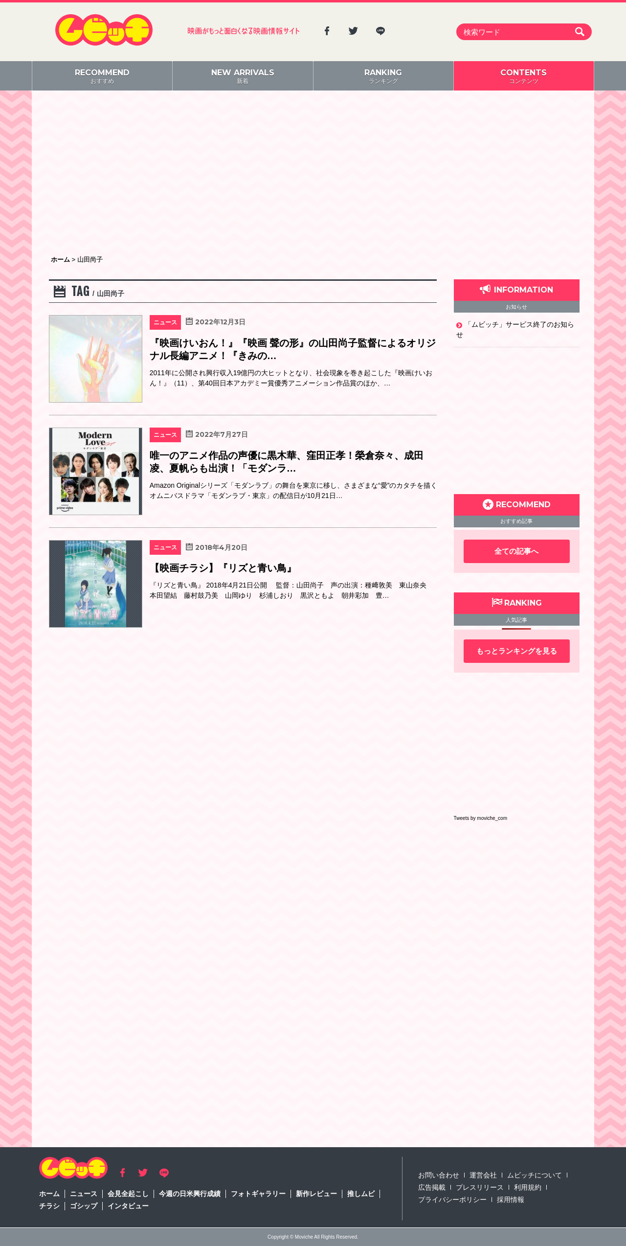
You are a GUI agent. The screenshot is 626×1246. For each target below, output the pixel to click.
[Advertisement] (313, 173)
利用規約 (527, 1187)
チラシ (49, 1206)
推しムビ (361, 1194)
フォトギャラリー (258, 1194)
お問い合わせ (438, 1175)
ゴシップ (83, 1206)
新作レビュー (316, 1194)
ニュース (83, 1194)
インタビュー (128, 1206)
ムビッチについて (534, 1175)
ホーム (49, 1194)
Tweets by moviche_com (481, 818)
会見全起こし (128, 1194)
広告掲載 (432, 1187)
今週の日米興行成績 (190, 1194)
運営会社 (483, 1175)
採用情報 (510, 1199)
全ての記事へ (516, 551)
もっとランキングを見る (516, 651)
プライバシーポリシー (452, 1199)
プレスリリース (480, 1187)
